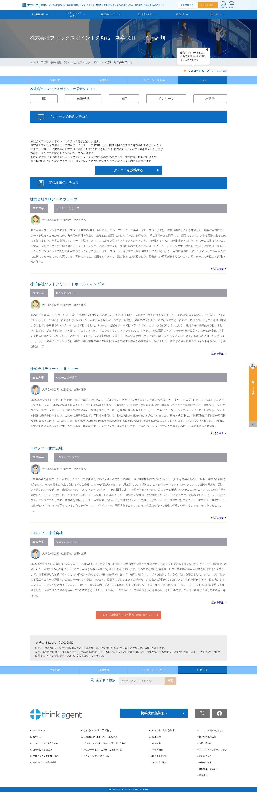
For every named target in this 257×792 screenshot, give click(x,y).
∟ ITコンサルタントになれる (95, 756)
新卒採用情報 (72, 5)
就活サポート (215, 14)
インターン (166, 99)
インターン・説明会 (153, 80)
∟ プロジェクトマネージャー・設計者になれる (103, 743)
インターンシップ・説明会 (90, 5)
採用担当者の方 (187, 5)
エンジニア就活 (39, 62)
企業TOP (55, 80)
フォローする (196, 70)
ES (44, 99)
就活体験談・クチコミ (111, 14)
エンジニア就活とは (57, 5)
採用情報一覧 (59, 62)
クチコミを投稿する (128, 170)
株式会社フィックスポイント (86, 62)
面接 (124, 99)
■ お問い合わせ (204, 743)
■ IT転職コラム (204, 756)
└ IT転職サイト (204, 762)
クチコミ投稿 (217, 70)
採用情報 (104, 80)
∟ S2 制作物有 (156, 749)
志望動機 (83, 99)
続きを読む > (218, 268)
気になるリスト (156, 5)
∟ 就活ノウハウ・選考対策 (43, 762)
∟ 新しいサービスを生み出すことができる (101, 749)
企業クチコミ (109, 5)
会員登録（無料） (208, 5)
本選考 (210, 99)
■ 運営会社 (202, 775)
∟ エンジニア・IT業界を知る (44, 743)
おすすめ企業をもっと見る (128, 614)
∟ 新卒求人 (35, 737)
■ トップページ (37, 730)
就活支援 (180, 14)
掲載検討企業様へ (154, 713)
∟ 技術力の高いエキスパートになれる (99, 737)
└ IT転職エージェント (207, 769)
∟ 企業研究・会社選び (41, 749)
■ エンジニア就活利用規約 (210, 730)
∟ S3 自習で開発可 (158, 756)
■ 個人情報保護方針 (206, 737)
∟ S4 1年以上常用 (157, 762)
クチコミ (202, 79)
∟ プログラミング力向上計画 (44, 756)
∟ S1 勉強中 (155, 743)
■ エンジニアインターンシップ (212, 749)
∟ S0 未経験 (155, 737)
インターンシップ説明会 (73, 14)
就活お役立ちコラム (125, 5)
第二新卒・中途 (141, 5)
